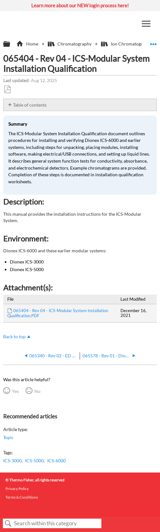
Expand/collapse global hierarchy (10, 44)
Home (27, 43)
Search (8, 523)
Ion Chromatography (127, 43)
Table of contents (30, 105)
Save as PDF (7, 90)
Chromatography (70, 43)
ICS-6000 (56, 460)
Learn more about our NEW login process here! (80, 5)
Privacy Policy (17, 488)
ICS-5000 (34, 460)
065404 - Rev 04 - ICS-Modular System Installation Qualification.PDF (57, 313)
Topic (8, 437)
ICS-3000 (12, 460)
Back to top (14, 336)
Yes (15, 391)
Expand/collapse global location (153, 42)
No (37, 391)
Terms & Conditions (21, 497)
